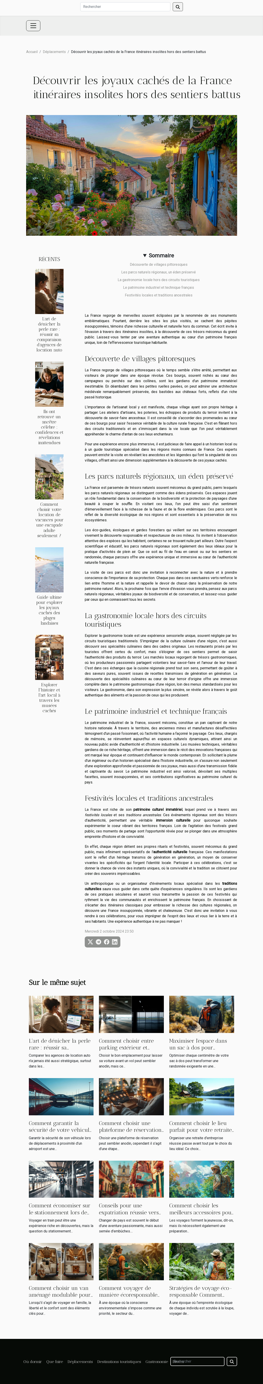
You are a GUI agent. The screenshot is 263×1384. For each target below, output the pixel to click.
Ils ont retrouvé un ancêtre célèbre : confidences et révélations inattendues (49, 427)
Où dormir (32, 1361)
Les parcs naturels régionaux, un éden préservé (158, 272)
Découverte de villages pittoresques (159, 264)
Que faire (54, 1361)
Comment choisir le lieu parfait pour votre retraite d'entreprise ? (200, 1130)
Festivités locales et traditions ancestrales (158, 295)
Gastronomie (157, 1361)
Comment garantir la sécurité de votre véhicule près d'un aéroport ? (60, 1130)
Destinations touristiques (119, 1361)
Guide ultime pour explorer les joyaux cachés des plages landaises (49, 610)
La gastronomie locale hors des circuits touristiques (159, 280)
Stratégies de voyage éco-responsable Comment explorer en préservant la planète (200, 1298)
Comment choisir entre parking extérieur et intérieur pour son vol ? (128, 1047)
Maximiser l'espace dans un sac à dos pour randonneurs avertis (198, 1047)
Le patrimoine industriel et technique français (158, 287)
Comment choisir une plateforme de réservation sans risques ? (130, 1130)
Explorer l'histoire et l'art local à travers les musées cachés (49, 697)
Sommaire (161, 255)
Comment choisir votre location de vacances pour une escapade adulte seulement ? (49, 520)
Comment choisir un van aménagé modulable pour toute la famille (60, 1295)
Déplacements (54, 52)
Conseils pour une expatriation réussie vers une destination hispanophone (129, 1215)
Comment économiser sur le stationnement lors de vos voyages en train (59, 1212)
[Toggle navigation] (33, 25)
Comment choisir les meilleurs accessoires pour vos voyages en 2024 (201, 1212)
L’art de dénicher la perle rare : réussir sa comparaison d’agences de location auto (49, 334)
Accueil (32, 52)
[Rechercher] (125, 6)
